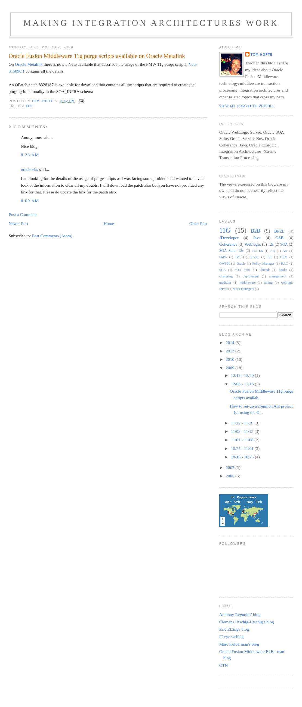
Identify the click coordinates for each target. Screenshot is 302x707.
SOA (284, 244)
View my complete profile (247, 106)
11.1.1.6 (257, 251)
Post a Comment (23, 214)
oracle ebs (29, 169)
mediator (225, 282)
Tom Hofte (262, 55)
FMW (223, 257)
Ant (285, 251)
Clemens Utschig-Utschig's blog (246, 622)
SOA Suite (243, 270)
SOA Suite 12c (231, 250)
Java (257, 237)
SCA (222, 270)
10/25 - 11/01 (243, 448)
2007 (230, 467)
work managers (243, 289)
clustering (226, 276)
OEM (284, 257)
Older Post (198, 223)
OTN (223, 665)
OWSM (224, 263)
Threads (264, 270)
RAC (284, 263)
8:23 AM (30, 154)
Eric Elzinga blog (234, 629)
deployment (251, 276)
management (277, 276)
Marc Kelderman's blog (239, 644)
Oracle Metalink (29, 64)
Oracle (240, 263)
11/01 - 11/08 (243, 439)
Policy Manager (263, 263)
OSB (279, 237)
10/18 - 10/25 (243, 457)
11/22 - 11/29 (243, 423)
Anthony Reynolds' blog (240, 614)
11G (28, 106)
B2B (255, 231)
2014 (230, 342)
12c (270, 244)
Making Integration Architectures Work (151, 23)
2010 (230, 359)
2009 (230, 367)
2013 (230, 351)
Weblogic (253, 244)
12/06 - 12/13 (243, 383)
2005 (230, 476)
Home (109, 223)
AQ (272, 251)
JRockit (254, 257)
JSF (269, 257)
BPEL (279, 231)
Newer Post (18, 223)
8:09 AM (30, 200)
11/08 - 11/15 (243, 431)
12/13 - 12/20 (243, 375)
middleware (248, 282)
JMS (238, 257)
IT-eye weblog (231, 636)
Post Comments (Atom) (52, 235)
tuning (268, 282)
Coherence (228, 244)
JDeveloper (229, 237)
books (283, 270)
